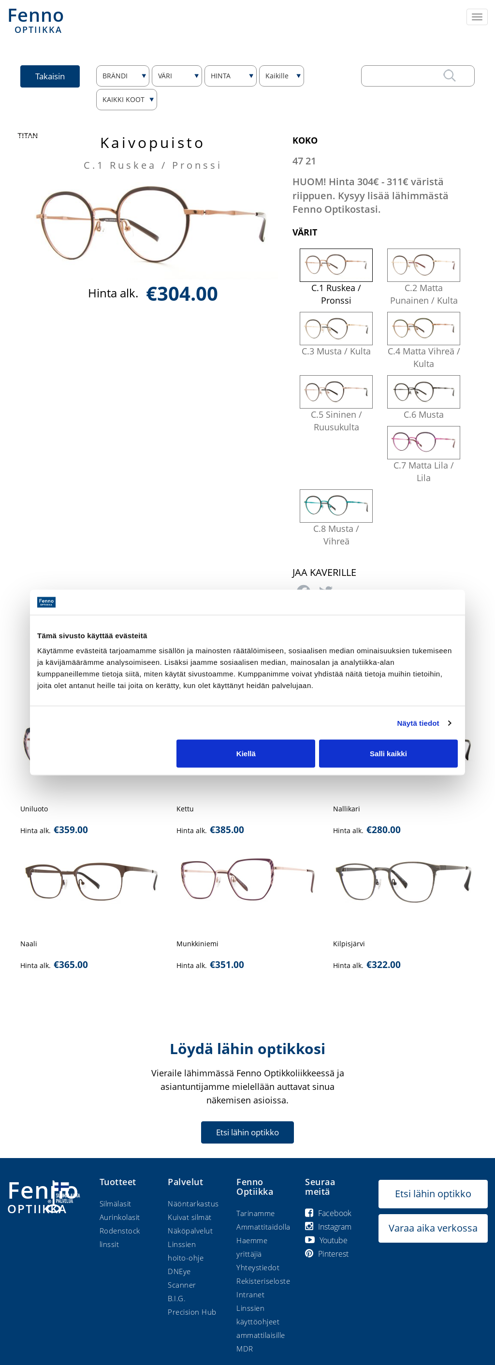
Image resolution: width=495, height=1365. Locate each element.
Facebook (328, 1213)
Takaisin (50, 76)
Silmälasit (115, 1203)
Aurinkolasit (120, 1217)
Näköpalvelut (190, 1230)
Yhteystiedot (257, 1267)
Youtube (326, 1240)
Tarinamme (255, 1213)
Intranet (250, 1294)
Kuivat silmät (190, 1217)
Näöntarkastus (193, 1203)
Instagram (328, 1226)
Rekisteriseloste (263, 1281)
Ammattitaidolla (263, 1227)
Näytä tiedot (418, 723)
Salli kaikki (388, 753)
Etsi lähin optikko (247, 1132)
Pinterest (327, 1253)
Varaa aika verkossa (433, 1227)
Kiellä (246, 753)
